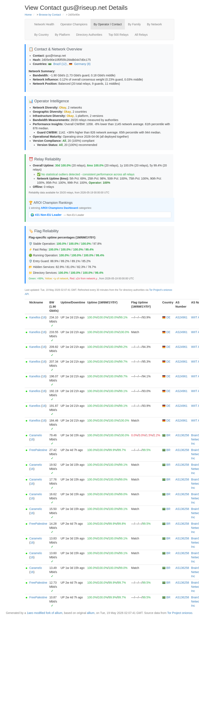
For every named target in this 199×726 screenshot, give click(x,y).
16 (43, 317)
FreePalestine (38, 450)
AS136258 (182, 435)
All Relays (141, 34)
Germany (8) (79, 64)
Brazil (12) (58, 64)
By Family (134, 24)
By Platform (62, 34)
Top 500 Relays (118, 34)
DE (166, 317)
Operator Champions (73, 24)
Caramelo (35, 435)
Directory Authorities (89, 34)
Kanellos (35, 317)
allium (91, 613)
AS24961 (182, 317)
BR (166, 435)
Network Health (44, 24)
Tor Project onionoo (179, 613)
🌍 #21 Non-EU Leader (46, 214)
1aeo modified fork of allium (44, 613)
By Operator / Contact (108, 24)
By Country (41, 34)
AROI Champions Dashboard (59, 207)
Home (28, 14)
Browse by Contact (50, 14)
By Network (154, 24)
